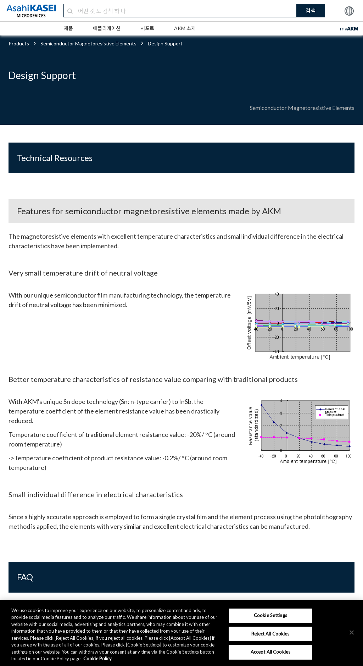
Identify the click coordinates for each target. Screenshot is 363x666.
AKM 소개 (185, 28)
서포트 (147, 28)
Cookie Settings (270, 615)
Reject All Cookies (270, 634)
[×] (351, 632)
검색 (310, 10)
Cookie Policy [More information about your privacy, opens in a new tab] (97, 658)
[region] (181, 633)
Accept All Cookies (270, 652)
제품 (68, 28)
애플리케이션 (107, 28)
